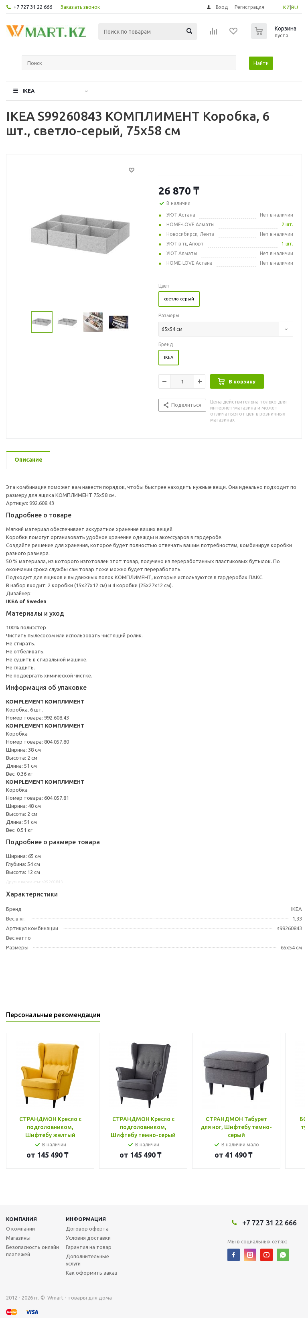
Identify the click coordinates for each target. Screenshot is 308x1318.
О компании (20, 1228)
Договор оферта (87, 1228)
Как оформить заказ (92, 1272)
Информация (86, 1219)
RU (294, 7)
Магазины (18, 1238)
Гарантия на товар (88, 1247)
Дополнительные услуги (87, 1259)
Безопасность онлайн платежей (32, 1250)
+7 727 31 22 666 (32, 7)
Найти (261, 63)
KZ (286, 7)
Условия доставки (88, 1238)
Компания (21, 1219)
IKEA (28, 90)
